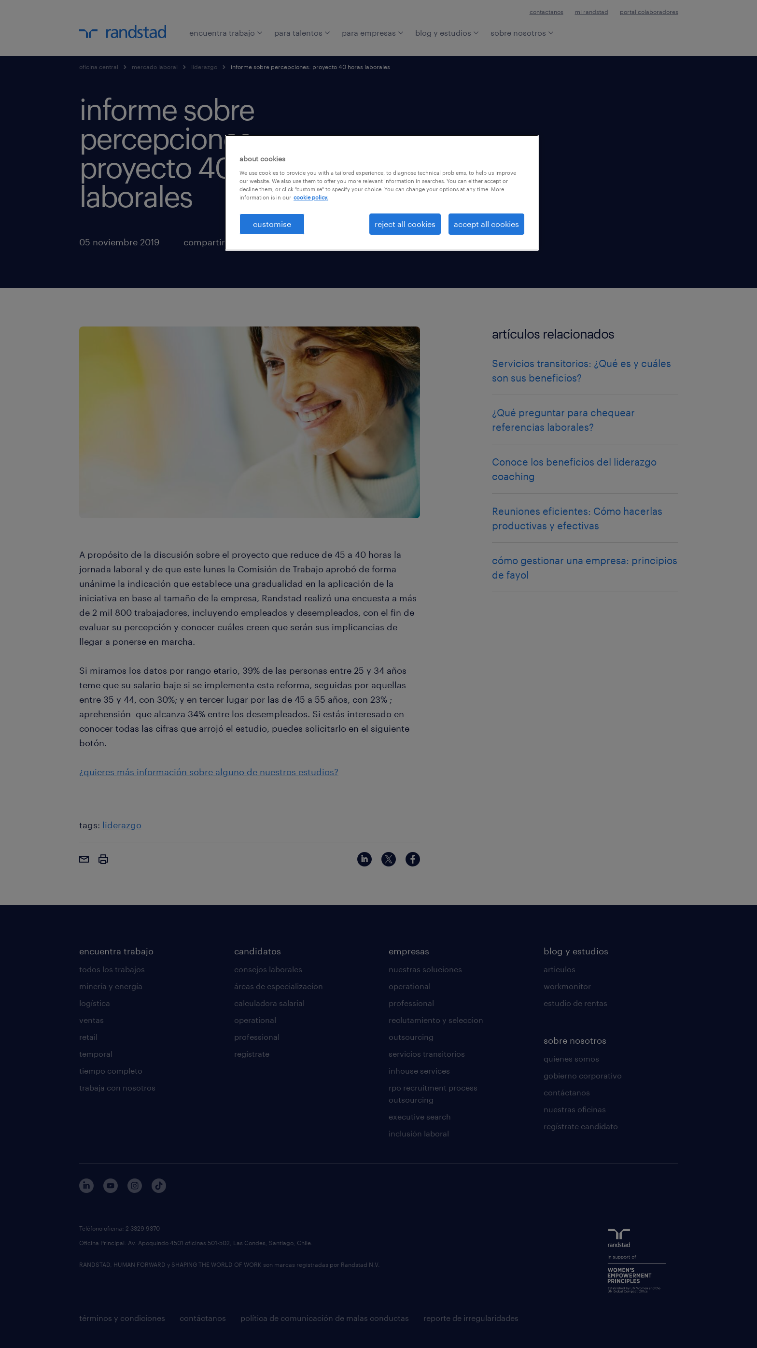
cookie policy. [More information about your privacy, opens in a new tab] (311, 197)
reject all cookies (405, 223)
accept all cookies (486, 223)
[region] (382, 193)
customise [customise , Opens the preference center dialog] (272, 223)
